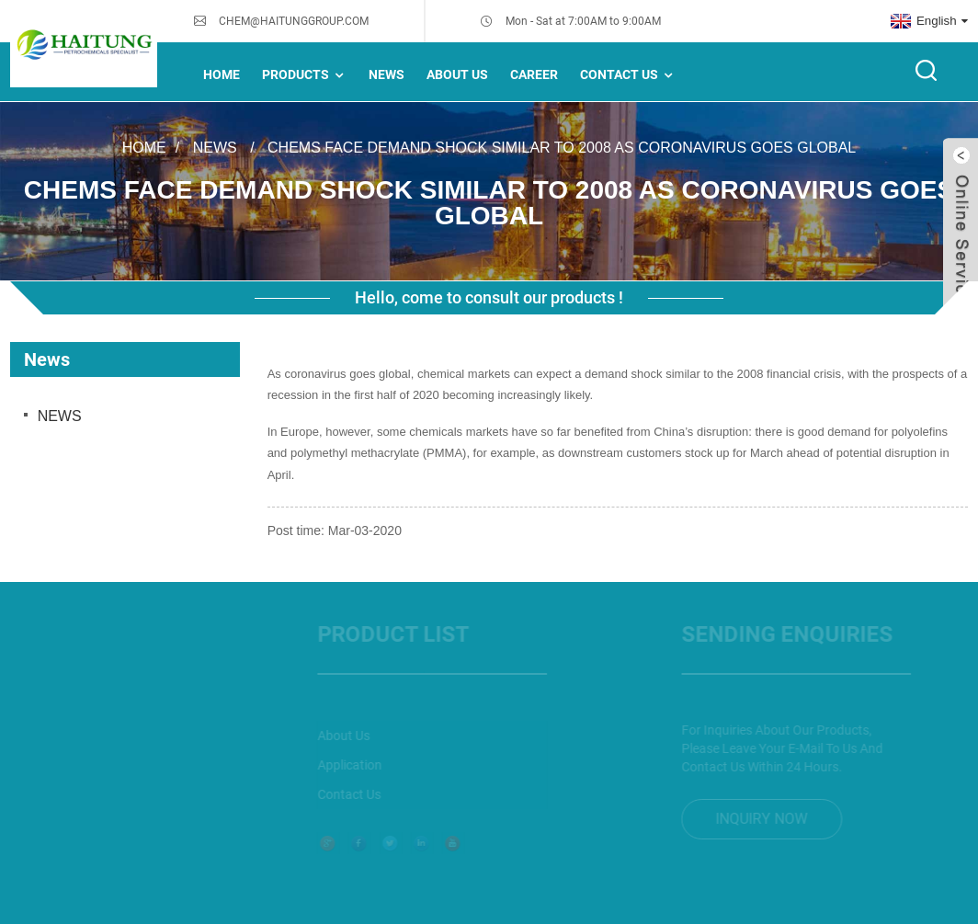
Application (338, 765)
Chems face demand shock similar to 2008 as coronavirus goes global (561, 146)
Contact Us (628, 75)
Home (221, 74)
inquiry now (750, 818)
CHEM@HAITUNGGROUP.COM (294, 21)
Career (534, 74)
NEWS (386, 74)
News (215, 146)
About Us (457, 74)
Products (304, 75)
